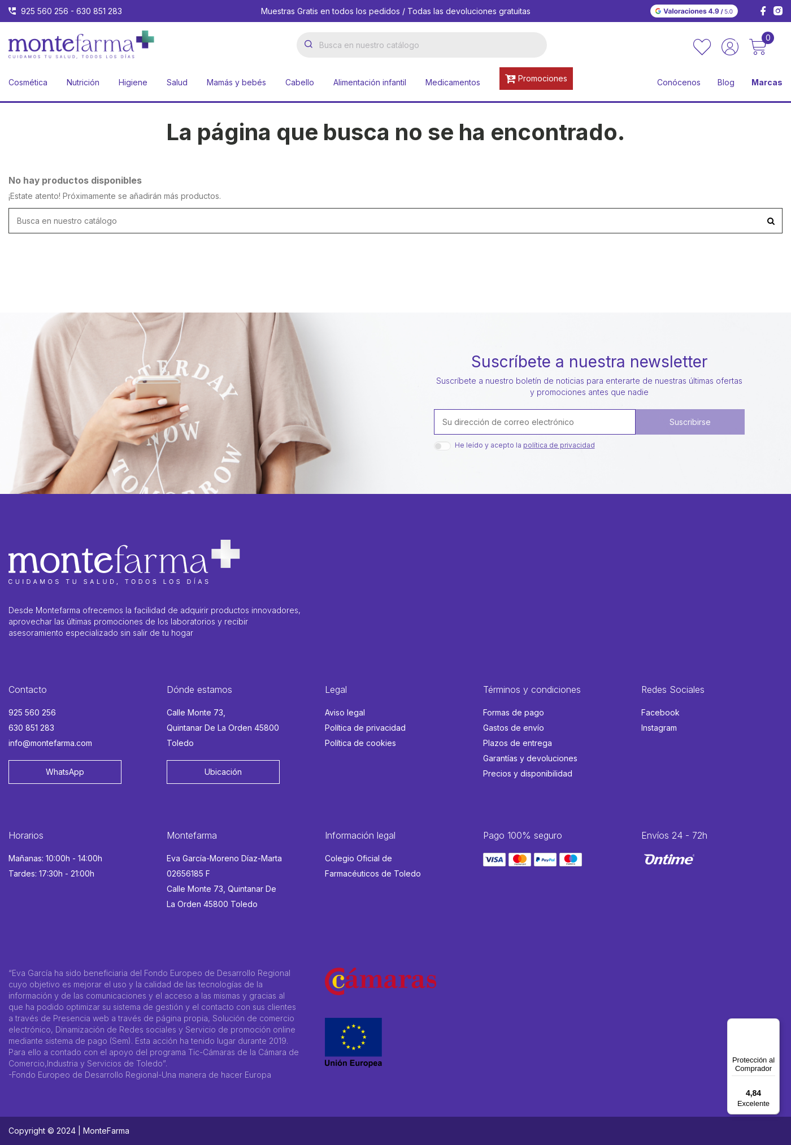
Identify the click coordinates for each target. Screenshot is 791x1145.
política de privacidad (559, 445)
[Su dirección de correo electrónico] (535, 422)
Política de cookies (360, 743)
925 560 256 (44, 11)
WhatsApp (65, 772)
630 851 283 (99, 11)
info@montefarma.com (50, 743)
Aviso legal (345, 712)
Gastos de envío (513, 727)
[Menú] (773, 1025)
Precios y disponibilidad (527, 773)
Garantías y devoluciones (530, 758)
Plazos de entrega (517, 743)
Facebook (660, 712)
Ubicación (223, 772)
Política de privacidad (365, 727)
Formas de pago (513, 712)
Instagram (659, 727)
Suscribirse (690, 422)
